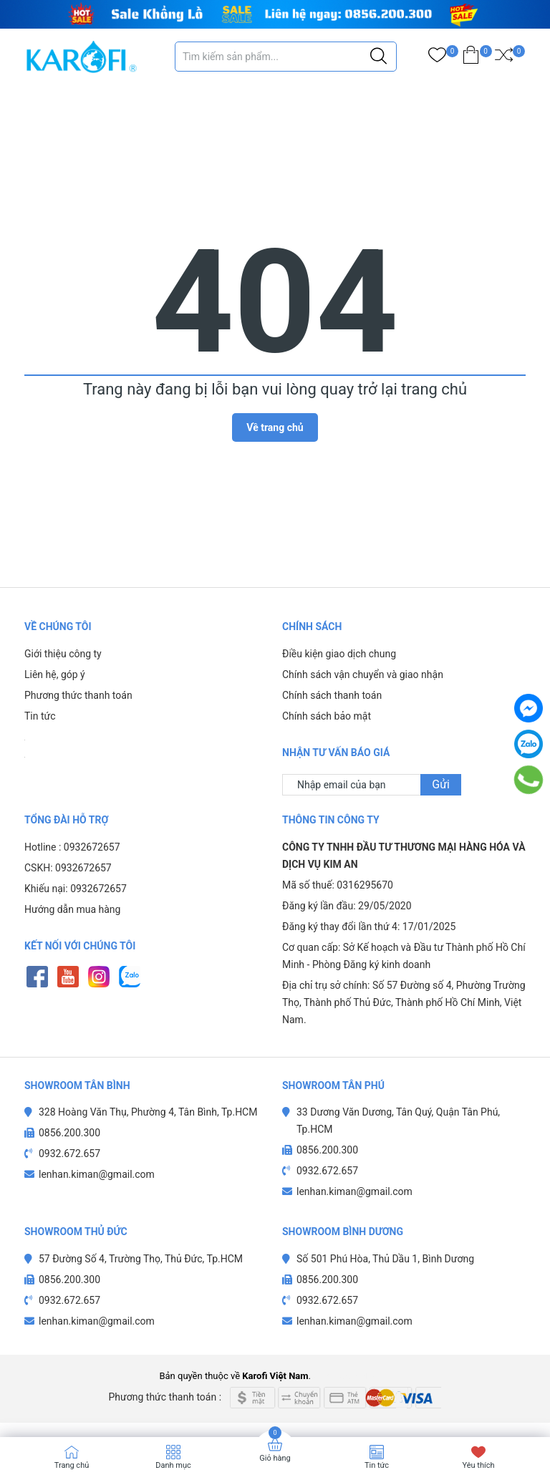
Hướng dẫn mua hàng (72, 909)
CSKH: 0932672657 (68, 868)
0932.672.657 (69, 1153)
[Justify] (378, 56)
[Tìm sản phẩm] (285, 56)
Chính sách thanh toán (332, 695)
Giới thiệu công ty (63, 653)
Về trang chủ (274, 427)
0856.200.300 (69, 1132)
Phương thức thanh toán (78, 695)
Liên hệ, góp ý (54, 674)
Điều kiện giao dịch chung (339, 653)
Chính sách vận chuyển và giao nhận (362, 674)
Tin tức (40, 716)
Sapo (380, 1375)
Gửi (441, 784)
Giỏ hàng (274, 1458)
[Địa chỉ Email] (371, 784)
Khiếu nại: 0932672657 (75, 888)
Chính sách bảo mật (326, 716)
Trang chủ (72, 1465)
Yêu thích (478, 1465)
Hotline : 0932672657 (72, 847)
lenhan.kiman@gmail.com (97, 1174)
